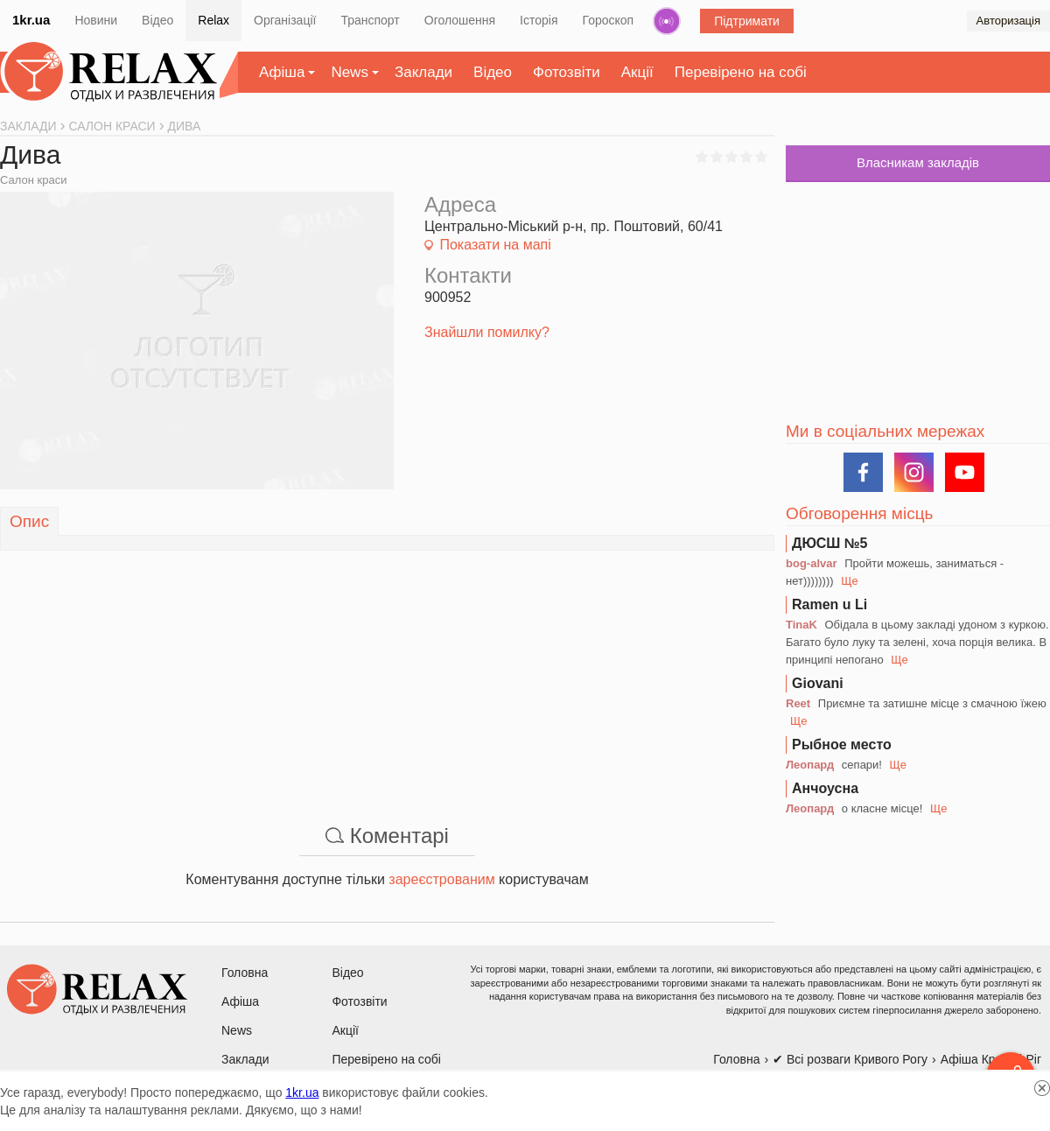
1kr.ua (31, 19)
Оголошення (459, 20)
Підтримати (747, 21)
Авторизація (1008, 20)
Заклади (423, 72)
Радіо (666, 21)
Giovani (818, 683)
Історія (538, 20)
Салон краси (33, 179)
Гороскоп (608, 20)
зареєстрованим (441, 879)
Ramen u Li (829, 604)
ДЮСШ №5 (830, 543)
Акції (637, 72)
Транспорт (369, 20)
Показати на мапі (494, 244)
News (349, 72)
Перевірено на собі (741, 72)
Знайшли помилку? (487, 332)
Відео (157, 20)
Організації (285, 20)
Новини (95, 20)
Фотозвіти (566, 72)
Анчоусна (825, 788)
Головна (244, 973)
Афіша (281, 72)
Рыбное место (842, 744)
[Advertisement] (387, 673)
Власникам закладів (918, 162)
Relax (213, 20)
